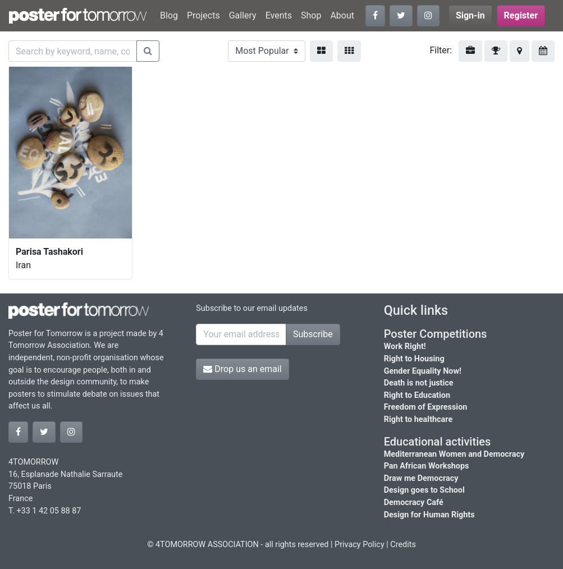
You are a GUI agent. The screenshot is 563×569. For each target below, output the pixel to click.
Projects (203, 15)
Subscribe (313, 334)
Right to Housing (414, 359)
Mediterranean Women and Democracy (454, 454)
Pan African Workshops (426, 466)
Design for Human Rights (429, 515)
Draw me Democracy (421, 478)
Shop (311, 15)
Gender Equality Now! (422, 371)
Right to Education (417, 395)
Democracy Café (413, 502)
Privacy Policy (360, 544)
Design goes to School (424, 490)
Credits (403, 544)
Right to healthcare (418, 419)
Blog (169, 15)
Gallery (243, 15)
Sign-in (470, 15)
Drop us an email (242, 369)
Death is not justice (419, 383)
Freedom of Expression (426, 407)
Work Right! (405, 346)
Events (279, 15)
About (342, 15)
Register (521, 15)
